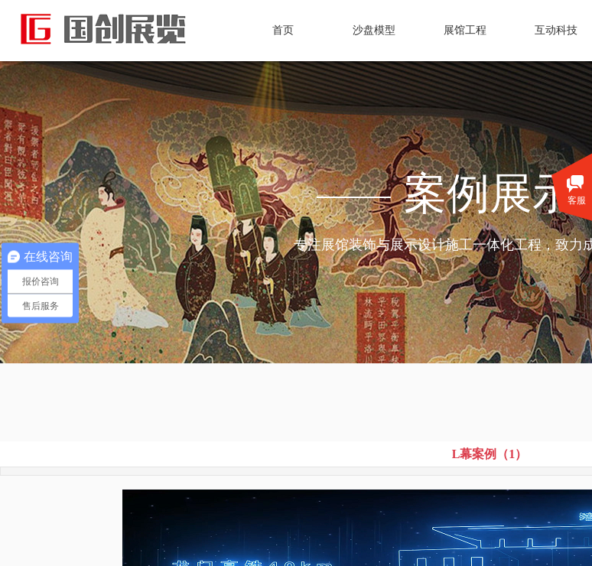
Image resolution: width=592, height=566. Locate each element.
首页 (283, 30)
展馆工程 (465, 30)
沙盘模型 (374, 30)
